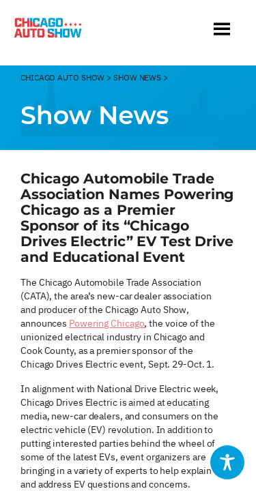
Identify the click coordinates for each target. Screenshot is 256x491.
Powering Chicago (106, 322)
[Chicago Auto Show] (48, 30)
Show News (137, 77)
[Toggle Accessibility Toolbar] (227, 462)
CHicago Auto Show (62, 77)
